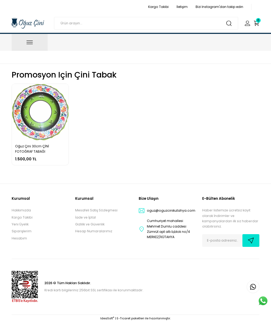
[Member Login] (247, 23)
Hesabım (19, 238)
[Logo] (28, 23)
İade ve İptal (85, 217)
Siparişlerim (21, 231)
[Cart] (256, 23)
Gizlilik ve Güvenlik (90, 224)
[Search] (146, 23)
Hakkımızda (21, 210)
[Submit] (250, 240)
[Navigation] (30, 42)
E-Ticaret (123, 318)
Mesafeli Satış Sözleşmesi (96, 210)
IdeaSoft (107, 318)
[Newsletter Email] (230, 240)
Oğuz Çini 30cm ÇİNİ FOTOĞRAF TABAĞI (32, 149)
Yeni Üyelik (20, 224)
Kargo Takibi (22, 217)
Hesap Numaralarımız (93, 231)
